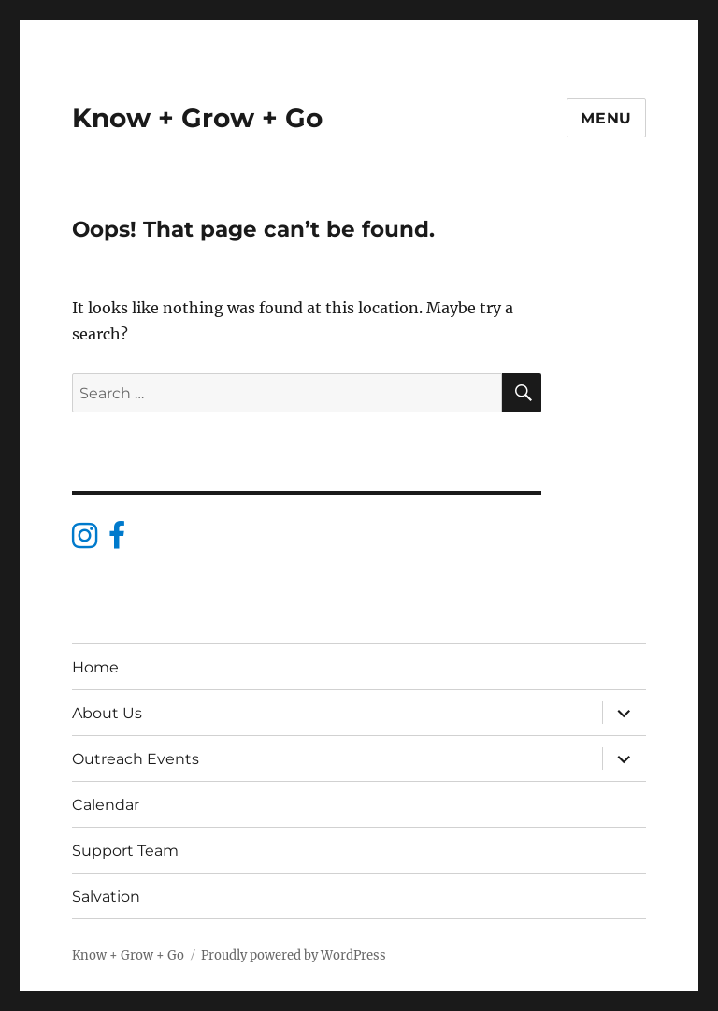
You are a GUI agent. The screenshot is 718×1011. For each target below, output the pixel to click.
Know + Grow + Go (197, 118)
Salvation (106, 896)
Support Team (125, 850)
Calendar (105, 805)
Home (95, 667)
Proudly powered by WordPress (293, 955)
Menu (606, 118)
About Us (107, 713)
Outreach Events (135, 759)
